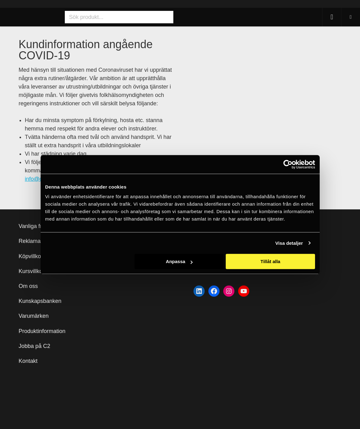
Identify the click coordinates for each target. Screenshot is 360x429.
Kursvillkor (31, 271)
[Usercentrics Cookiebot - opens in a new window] (288, 164)
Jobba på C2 (34, 346)
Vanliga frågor (36, 226)
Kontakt (28, 361)
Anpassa (179, 261)
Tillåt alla (270, 261)
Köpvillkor (31, 256)
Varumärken (34, 316)
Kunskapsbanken (40, 301)
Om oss (28, 286)
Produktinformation (42, 331)
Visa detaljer (289, 243)
